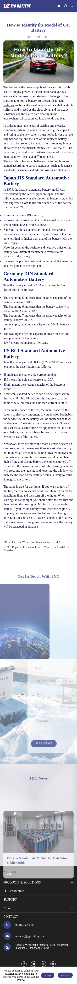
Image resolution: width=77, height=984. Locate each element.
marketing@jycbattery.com (30, 936)
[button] (26, 918)
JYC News (38, 778)
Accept (48, 975)
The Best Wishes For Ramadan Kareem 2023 (36, 542)
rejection (65, 975)
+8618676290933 (24, 924)
